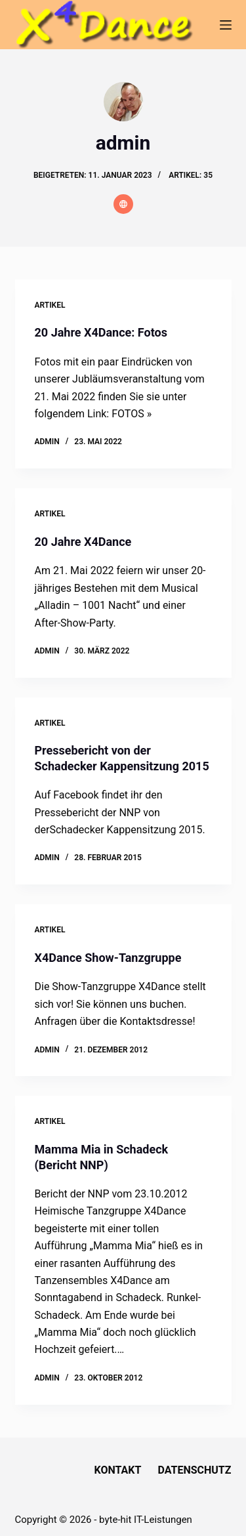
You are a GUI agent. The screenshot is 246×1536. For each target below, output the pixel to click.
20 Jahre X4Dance (83, 542)
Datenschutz (194, 1470)
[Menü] (226, 25)
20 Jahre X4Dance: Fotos (101, 332)
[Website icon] (123, 204)
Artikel (50, 305)
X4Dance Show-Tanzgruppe (108, 958)
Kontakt (118, 1470)
